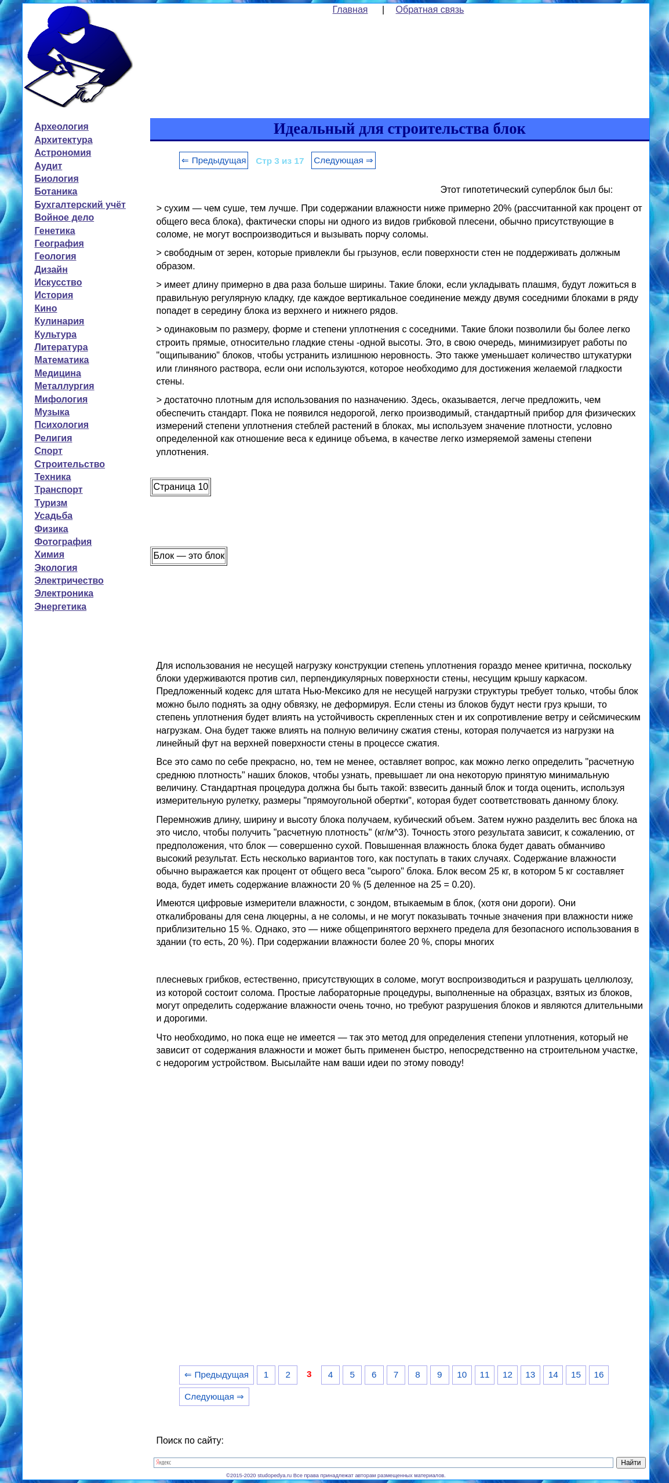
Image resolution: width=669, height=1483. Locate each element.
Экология (55, 568)
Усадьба (53, 516)
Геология (55, 256)
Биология (56, 179)
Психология (61, 425)
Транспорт (58, 490)
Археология (61, 126)
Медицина (57, 373)
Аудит (48, 166)
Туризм (50, 503)
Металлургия (64, 386)
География (58, 243)
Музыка (52, 412)
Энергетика (60, 606)
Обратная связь (430, 9)
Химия (49, 554)
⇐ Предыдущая (213, 160)
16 (598, 1374)
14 (553, 1374)
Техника (52, 477)
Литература (61, 347)
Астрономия (62, 153)
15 (576, 1374)
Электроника (63, 593)
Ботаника (55, 191)
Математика (61, 360)
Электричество (68, 580)
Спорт (48, 451)
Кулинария (59, 321)
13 (530, 1374)
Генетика (54, 231)
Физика (51, 529)
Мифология (61, 399)
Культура (55, 334)
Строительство (69, 464)
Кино (45, 308)
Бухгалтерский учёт (79, 205)
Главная (350, 9)
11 (485, 1374)
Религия (53, 438)
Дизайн (50, 269)
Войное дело (64, 217)
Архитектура (63, 140)
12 (507, 1374)
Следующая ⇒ (343, 160)
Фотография (63, 542)
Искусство (58, 282)
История (53, 295)
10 (462, 1374)
